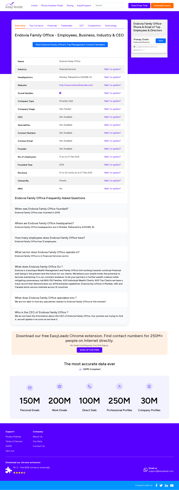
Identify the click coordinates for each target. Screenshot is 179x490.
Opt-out (10, 451)
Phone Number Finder (52, 5)
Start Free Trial (139, 5)
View (161, 41)
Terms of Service (14, 441)
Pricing (70, 5)
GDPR (9, 446)
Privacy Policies (13, 436)
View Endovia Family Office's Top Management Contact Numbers (70, 44)
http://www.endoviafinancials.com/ (76, 85)
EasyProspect (84, 5)
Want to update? (112, 69)
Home (34, 5)
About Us (38, 436)
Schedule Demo (162, 5)
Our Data (37, 441)
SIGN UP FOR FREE (89, 350)
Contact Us (39, 446)
